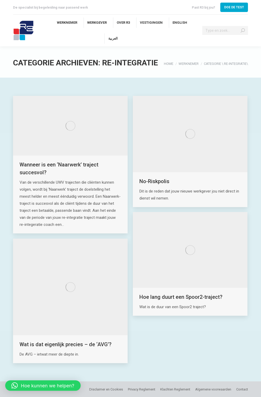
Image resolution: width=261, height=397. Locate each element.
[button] (43, 385)
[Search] (225, 30)
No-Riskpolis (154, 181)
